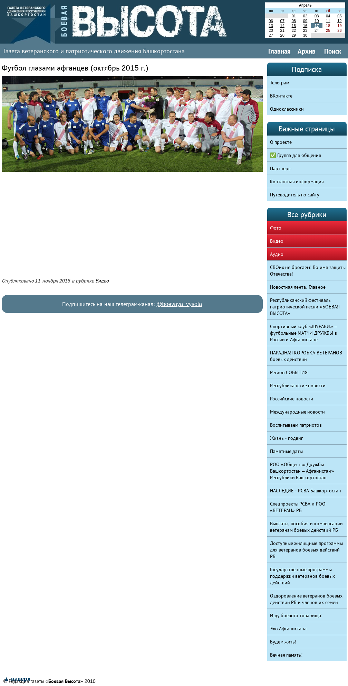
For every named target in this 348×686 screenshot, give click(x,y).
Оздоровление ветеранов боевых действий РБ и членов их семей (306, 599)
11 (328, 21)
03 (317, 16)
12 (339, 21)
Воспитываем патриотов (296, 425)
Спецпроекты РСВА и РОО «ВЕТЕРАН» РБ (298, 507)
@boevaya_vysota (179, 304)
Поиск (332, 51)
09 (305, 21)
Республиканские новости (298, 385)
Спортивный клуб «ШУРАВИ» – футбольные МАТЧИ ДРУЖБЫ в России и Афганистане (303, 333)
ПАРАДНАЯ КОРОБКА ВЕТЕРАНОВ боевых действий (306, 356)
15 (294, 26)
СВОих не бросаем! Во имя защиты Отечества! (308, 271)
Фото (275, 228)
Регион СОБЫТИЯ (289, 372)
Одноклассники (287, 109)
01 (294, 16)
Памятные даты (286, 451)
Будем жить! (283, 642)
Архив (307, 51)
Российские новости (291, 398)
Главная (279, 51)
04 (328, 16)
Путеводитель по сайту (295, 194)
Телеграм (279, 82)
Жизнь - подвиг (286, 438)
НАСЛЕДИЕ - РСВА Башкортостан (305, 490)
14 (282, 26)
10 (317, 21)
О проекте (281, 142)
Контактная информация (297, 181)
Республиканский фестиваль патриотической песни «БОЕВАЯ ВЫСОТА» (305, 306)
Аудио (276, 254)
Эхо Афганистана (288, 628)
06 (271, 21)
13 (271, 26)
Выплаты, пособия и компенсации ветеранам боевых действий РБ (306, 527)
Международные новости (297, 412)
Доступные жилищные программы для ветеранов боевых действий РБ (306, 549)
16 (305, 26)
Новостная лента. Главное (298, 287)
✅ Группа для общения (295, 155)
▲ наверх (16, 678)
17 (317, 26)
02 (305, 16)
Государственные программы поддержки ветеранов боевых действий (302, 576)
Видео (102, 281)
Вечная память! (286, 655)
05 (339, 16)
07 (282, 21)
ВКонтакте (281, 96)
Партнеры (280, 168)
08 (294, 21)
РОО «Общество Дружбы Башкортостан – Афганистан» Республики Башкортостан (302, 471)
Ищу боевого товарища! (296, 615)
